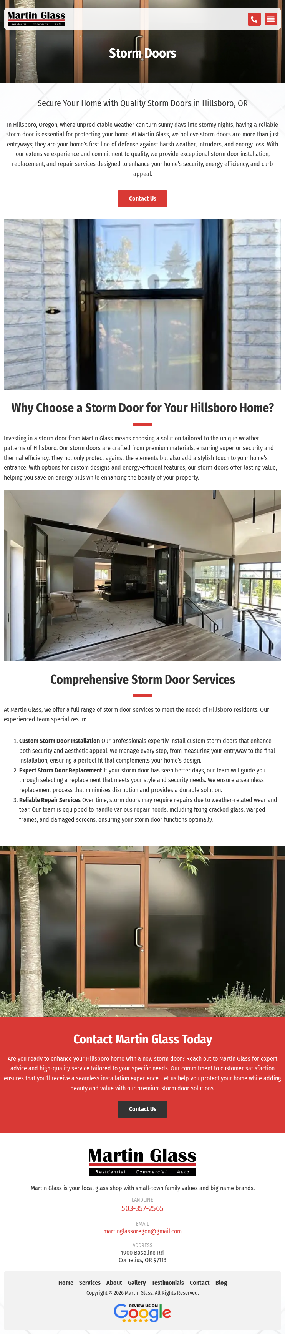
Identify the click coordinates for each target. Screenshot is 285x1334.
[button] (271, 19)
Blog (221, 1282)
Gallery (137, 1282)
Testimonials (168, 1282)
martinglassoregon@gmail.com (142, 1231)
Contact (200, 1282)
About (114, 1282)
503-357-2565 (142, 1208)
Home (65, 1282)
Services (90, 1282)
